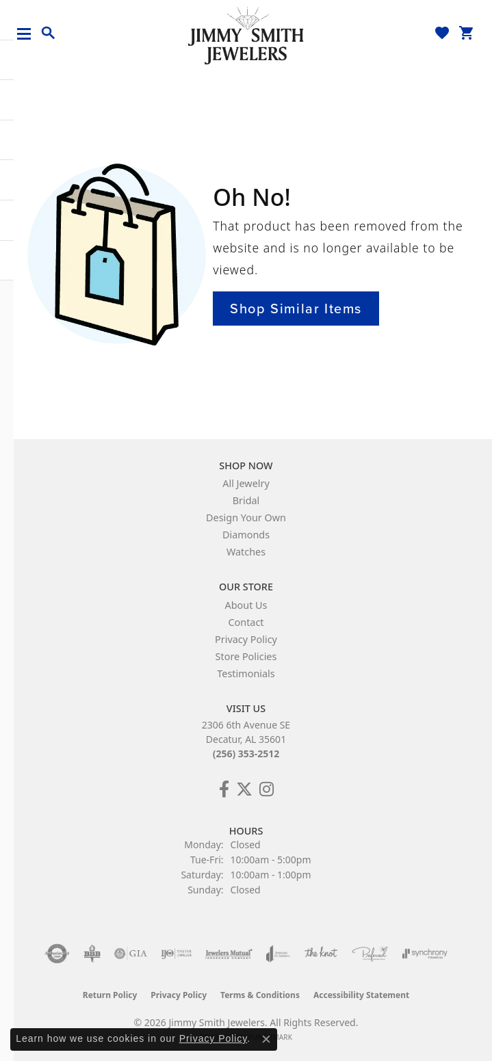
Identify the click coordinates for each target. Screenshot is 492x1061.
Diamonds (246, 534)
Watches (246, 551)
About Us (246, 605)
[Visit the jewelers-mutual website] (229, 953)
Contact (245, 622)
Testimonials (245, 673)
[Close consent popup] (266, 1039)
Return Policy (110, 995)
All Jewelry (246, 483)
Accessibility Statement (361, 995)
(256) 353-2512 (246, 753)
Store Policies (246, 656)
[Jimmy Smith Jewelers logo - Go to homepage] (246, 35)
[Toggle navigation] (29, 34)
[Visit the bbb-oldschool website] (92, 953)
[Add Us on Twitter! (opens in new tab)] (244, 789)
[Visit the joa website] (278, 953)
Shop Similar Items (296, 308)
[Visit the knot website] (320, 953)
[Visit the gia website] (130, 953)
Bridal (246, 500)
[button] (48, 33)
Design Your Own (246, 517)
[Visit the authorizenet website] (57, 953)
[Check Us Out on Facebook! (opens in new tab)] (224, 789)
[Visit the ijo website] (176, 953)
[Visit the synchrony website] (425, 953)
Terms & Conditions (260, 995)
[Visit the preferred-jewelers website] (370, 953)
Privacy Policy (246, 639)
